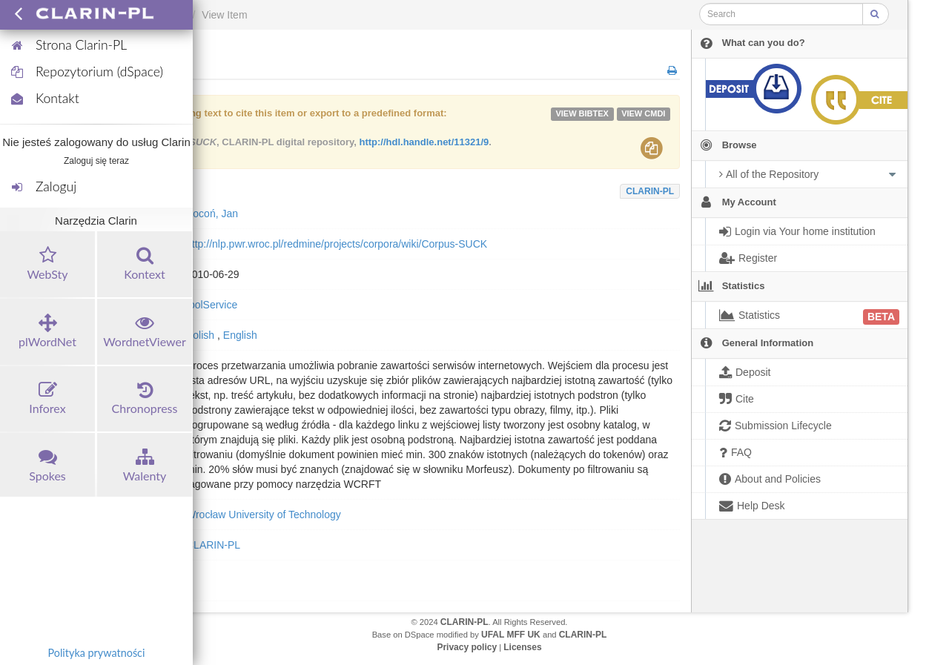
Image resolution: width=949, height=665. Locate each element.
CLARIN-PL (650, 191)
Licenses (522, 647)
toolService (211, 305)
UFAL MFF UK (510, 634)
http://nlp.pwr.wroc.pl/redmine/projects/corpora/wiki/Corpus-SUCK (336, 244)
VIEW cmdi (643, 113)
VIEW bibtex (582, 113)
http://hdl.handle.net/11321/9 (424, 142)
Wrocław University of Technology (263, 514)
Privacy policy (467, 647)
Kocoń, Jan (212, 213)
